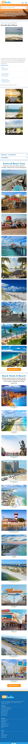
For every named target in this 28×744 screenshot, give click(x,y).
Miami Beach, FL (4, 721)
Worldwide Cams (4, 715)
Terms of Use (3, 736)
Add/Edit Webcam (4, 734)
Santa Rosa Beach (5, 73)
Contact (2, 733)
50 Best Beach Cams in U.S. (6, 707)
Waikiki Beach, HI (4, 720)
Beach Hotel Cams (4, 712)
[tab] (14, 155)
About (2, 732)
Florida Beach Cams (4, 710)
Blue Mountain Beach (6, 80)
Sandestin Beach (5, 68)
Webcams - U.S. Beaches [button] (8, 155)
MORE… (2, 727)
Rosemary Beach (5, 79)
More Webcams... (14, 369)
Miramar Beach (5, 69)
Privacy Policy (3, 737)
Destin (3, 67)
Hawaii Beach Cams (4, 711)
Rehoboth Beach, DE (5, 726)
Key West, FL (3, 722)
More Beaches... (14, 685)
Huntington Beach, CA (5, 723)
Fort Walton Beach (5, 82)
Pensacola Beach (5, 74)
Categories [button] (4, 157)
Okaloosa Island (5, 76)
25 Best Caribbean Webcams (6, 709)
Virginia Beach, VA (4, 725)
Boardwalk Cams (4, 714)
